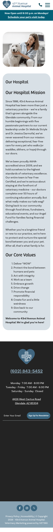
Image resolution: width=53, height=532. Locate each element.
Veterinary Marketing (15, 523)
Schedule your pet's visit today (26, 17)
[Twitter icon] (34, 508)
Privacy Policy (12, 516)
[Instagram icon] (27, 508)
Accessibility (27, 516)
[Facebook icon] (20, 508)
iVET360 (43, 523)
